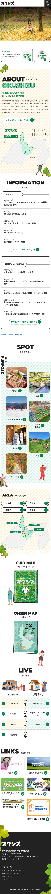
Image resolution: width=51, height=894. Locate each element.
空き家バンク (13, 703)
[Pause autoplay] (19, 45)
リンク (5, 880)
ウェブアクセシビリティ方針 (13, 870)
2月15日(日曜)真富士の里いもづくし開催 (20, 223)
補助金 (13, 724)
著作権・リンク (8, 867)
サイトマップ (8, 877)
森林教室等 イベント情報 (14, 242)
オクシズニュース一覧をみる (24, 250)
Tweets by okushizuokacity (11, 334)
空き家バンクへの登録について (37, 714)
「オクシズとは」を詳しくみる (16, 120)
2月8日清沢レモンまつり (13, 233)
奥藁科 (8, 510)
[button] (47, 3)
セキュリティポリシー (11, 873)
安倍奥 (32, 503)
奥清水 (32, 510)
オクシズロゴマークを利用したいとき (18, 272)
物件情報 (13, 714)
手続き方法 (13, 735)
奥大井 (8, 503)
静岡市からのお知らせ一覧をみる (24, 322)
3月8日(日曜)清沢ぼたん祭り (15, 214)
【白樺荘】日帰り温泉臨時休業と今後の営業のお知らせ (25, 314)
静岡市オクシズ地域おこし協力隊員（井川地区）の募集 (25, 293)
